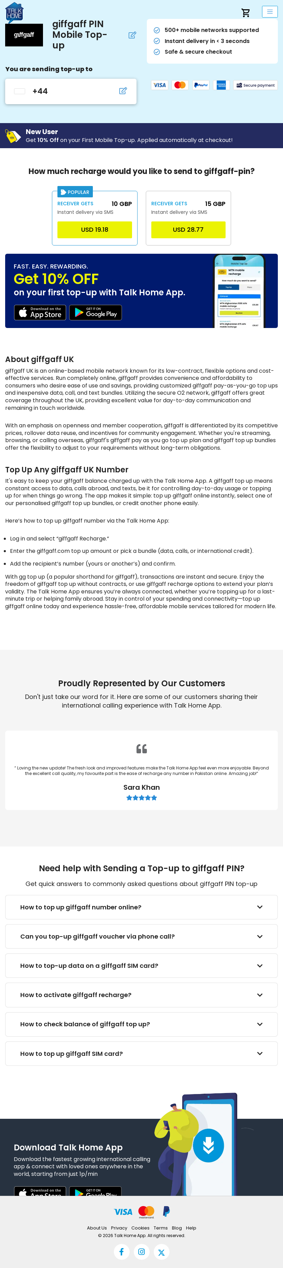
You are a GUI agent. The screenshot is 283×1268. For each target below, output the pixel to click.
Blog (177, 1228)
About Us (97, 1228)
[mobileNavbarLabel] (270, 12)
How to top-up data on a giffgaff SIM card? (141, 965)
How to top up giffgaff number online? (141, 907)
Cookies (140, 1228)
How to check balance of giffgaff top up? (141, 1024)
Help (191, 1228)
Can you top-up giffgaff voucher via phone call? (141, 936)
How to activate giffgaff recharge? (141, 995)
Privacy (119, 1228)
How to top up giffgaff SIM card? (141, 1053)
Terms (161, 1228)
